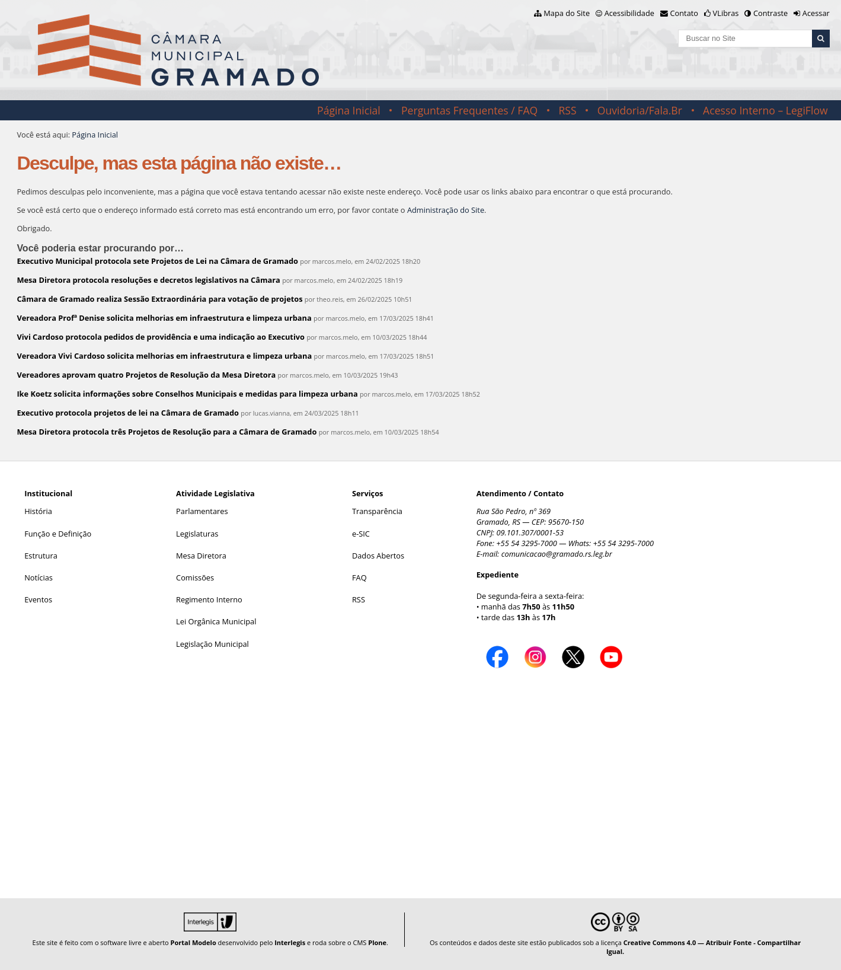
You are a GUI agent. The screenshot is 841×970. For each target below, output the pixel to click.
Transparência (377, 511)
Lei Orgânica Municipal (216, 621)
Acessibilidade (629, 13)
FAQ (359, 577)
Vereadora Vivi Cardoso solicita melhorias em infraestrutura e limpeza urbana (164, 355)
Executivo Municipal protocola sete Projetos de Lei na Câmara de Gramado (157, 261)
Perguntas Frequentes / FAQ (469, 110)
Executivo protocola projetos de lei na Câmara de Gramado (128, 412)
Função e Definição (57, 533)
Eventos (38, 599)
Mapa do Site (566, 13)
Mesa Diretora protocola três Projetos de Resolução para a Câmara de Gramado (166, 431)
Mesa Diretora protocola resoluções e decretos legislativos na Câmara (148, 280)
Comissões (195, 577)
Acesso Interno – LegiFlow (765, 110)
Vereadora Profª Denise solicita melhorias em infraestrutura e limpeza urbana (164, 317)
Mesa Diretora (201, 555)
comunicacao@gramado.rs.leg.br (556, 553)
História (38, 511)
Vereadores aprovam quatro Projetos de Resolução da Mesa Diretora (146, 374)
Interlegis (289, 942)
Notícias (38, 577)
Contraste (770, 13)
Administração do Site (445, 210)
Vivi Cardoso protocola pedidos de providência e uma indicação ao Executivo (161, 336)
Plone (377, 942)
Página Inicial (348, 110)
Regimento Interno (209, 599)
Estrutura (40, 555)
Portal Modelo (193, 942)
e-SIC (361, 533)
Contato (684, 13)
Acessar (816, 13)
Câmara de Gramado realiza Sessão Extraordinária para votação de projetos (159, 298)
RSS (567, 110)
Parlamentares (202, 511)
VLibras (726, 13)
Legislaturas (197, 533)
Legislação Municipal (212, 644)
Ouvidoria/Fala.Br (639, 110)
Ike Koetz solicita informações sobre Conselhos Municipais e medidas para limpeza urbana (187, 393)
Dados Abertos (378, 555)
